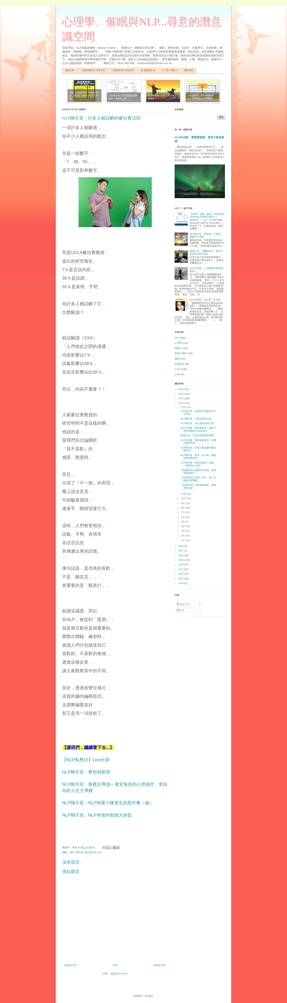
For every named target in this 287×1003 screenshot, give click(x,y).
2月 (183, 535)
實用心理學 (181, 353)
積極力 (178, 348)
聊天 (72, 852)
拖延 (177, 358)
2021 (181, 550)
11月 (184, 493)
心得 (177, 374)
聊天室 (79, 852)
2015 (181, 578)
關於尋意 (188, 70)
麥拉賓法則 (90, 852)
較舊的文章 (159, 965)
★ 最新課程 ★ (148, 70)
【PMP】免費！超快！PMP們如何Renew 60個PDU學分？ (207, 215)
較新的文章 (71, 965)
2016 (181, 573)
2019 (181, 560)
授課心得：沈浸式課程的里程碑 (197, 435)
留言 (180, 610)
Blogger (149, 995)
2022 (181, 546)
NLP (100, 852)
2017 (181, 569)
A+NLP (178, 369)
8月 (183, 507)
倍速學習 (179, 364)
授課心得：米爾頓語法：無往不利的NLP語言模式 (206, 252)
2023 (181, 403)
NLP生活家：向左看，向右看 (205, 299)
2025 (181, 393)
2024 (181, 398)
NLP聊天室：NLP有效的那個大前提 (97, 815)
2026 (181, 389)
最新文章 (69, 70)
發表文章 (183, 604)
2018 (181, 564)
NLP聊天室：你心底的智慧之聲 (197, 423)
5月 (183, 521)
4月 (183, 526)
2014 (181, 583)
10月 (184, 498)
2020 (181, 555)
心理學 (178, 343)
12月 (184, 407)
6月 (183, 517)
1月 (183, 540)
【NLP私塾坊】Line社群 (86, 759)
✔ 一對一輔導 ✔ (170, 70)
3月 (183, 531)
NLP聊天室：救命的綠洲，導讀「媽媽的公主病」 (197, 464)
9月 (183, 503)
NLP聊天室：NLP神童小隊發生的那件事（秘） (108, 802)
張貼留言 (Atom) (119, 973)
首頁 (115, 965)
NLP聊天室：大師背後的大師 (195, 418)
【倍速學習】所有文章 (123, 70)
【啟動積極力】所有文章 (93, 70)
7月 (183, 512)
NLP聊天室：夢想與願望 (86, 772)
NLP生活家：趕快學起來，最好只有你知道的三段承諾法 (198, 429)
